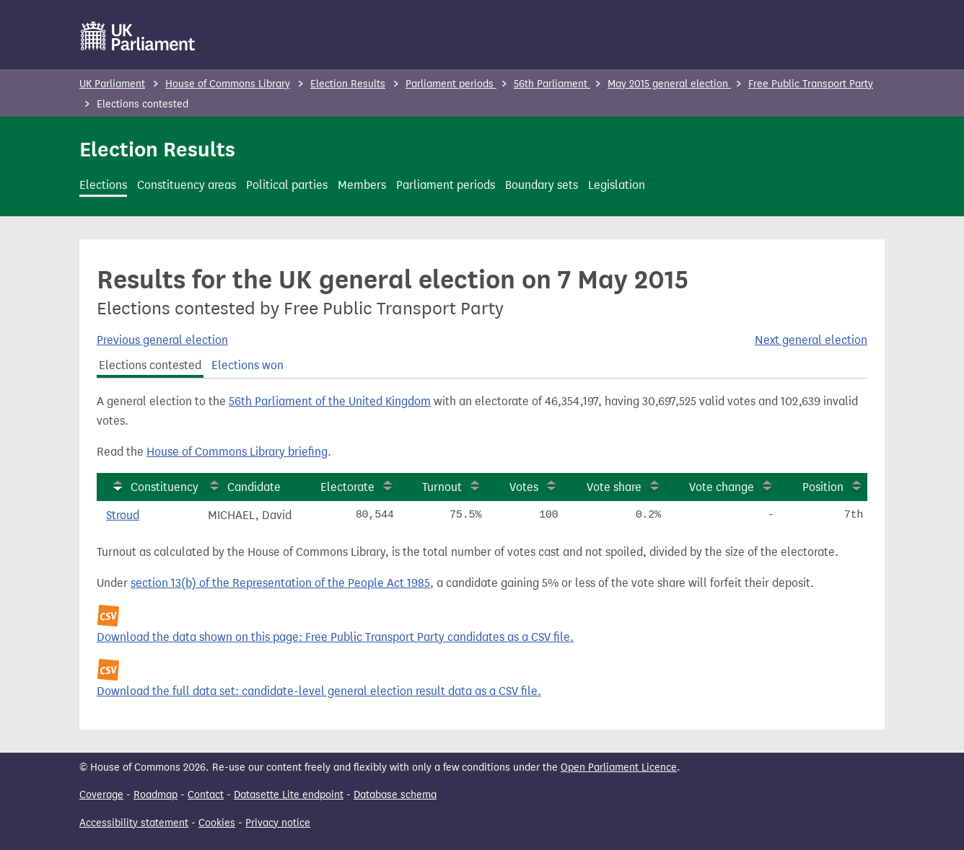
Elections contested (150, 365)
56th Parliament (552, 84)
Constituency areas (186, 185)
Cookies (216, 823)
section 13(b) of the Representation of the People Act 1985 (280, 583)
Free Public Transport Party (810, 84)
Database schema (395, 795)
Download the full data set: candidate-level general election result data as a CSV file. (319, 691)
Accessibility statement (133, 823)
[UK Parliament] (138, 36)
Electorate (347, 487)
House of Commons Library (227, 84)
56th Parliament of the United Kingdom (330, 401)
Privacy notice (277, 823)
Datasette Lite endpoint (288, 795)
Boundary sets (541, 185)
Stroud (122, 515)
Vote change (721, 487)
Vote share (614, 487)
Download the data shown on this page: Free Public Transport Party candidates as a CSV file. (335, 637)
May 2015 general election (669, 84)
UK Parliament (112, 84)
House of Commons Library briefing (237, 452)
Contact (206, 795)
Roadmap (155, 795)
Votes (523, 487)
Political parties (287, 185)
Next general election (811, 340)
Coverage (101, 795)
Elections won (247, 365)
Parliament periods (451, 84)
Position (823, 487)
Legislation (616, 185)
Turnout (442, 487)
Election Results (347, 84)
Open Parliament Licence (619, 767)
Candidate (254, 487)
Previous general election (162, 340)
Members (362, 185)
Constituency (164, 487)
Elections (103, 185)
